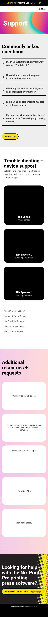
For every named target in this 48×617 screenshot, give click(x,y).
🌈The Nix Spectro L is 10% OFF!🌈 (24, 3)
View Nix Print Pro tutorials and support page (23, 591)
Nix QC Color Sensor (13, 331)
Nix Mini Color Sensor (14, 311)
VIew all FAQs (10, 137)
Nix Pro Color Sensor (14, 321)
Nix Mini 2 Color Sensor (15, 316)
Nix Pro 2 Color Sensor (15, 326)
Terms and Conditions (17, 606)
